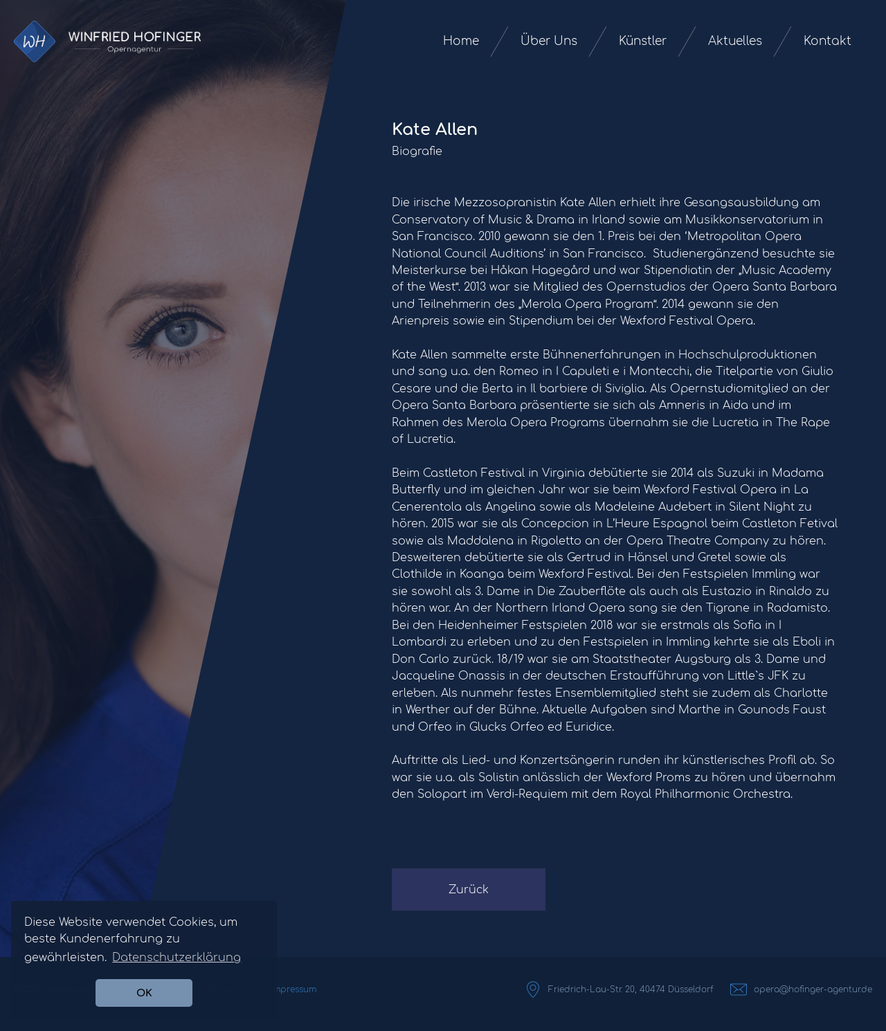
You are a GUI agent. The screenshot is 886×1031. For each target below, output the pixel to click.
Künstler (643, 41)
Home (461, 41)
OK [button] (144, 992)
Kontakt (827, 41)
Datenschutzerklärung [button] (176, 957)
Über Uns (549, 41)
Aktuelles (735, 41)
